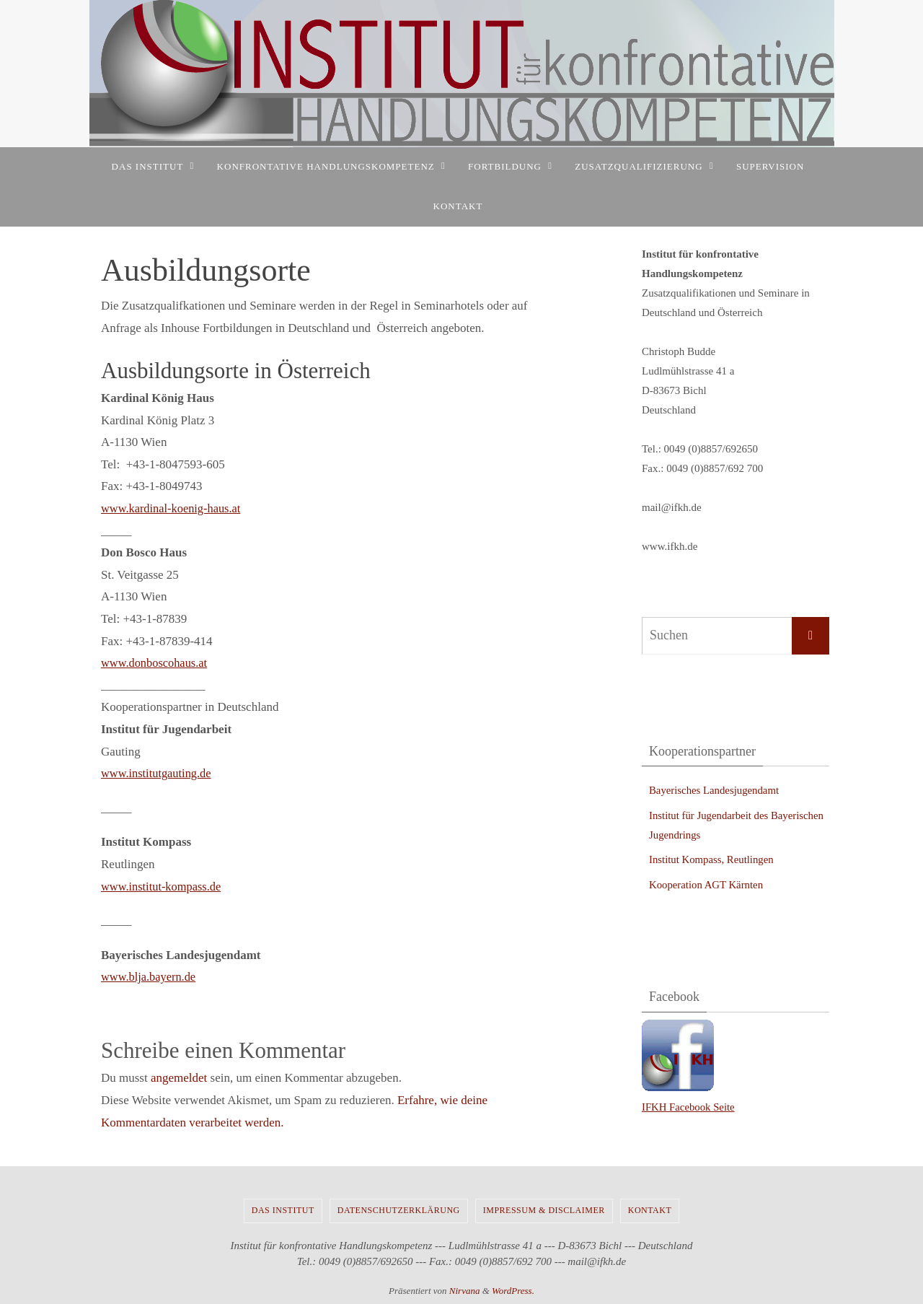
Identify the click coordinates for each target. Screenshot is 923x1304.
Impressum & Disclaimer (544, 1210)
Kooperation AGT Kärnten (707, 885)
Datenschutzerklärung (398, 1210)
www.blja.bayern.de (150, 977)
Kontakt (650, 1210)
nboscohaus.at (176, 663)
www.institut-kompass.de (163, 886)
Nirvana (464, 1290)
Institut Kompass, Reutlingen (712, 859)
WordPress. (513, 1290)
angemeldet (179, 1078)
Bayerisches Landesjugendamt (715, 790)
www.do (121, 663)
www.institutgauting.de (158, 773)
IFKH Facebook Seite (689, 1107)
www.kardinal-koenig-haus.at (173, 508)
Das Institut (283, 1210)
